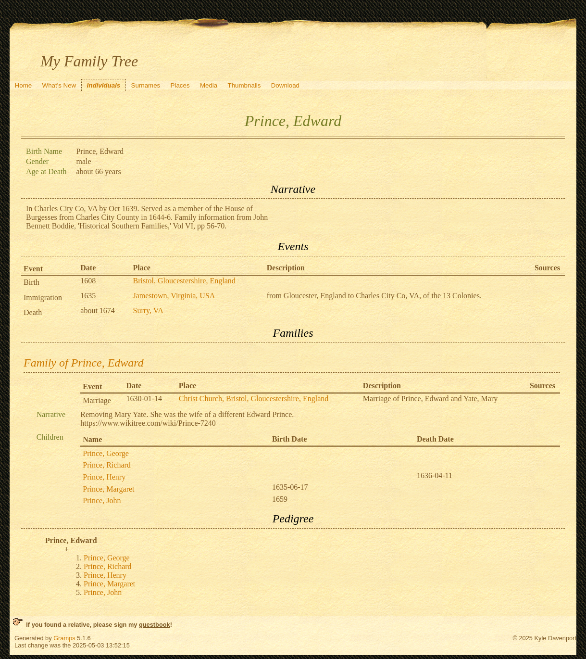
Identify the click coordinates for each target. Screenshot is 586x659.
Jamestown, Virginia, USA (174, 295)
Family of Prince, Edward (84, 362)
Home (23, 85)
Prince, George (106, 453)
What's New (59, 85)
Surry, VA (148, 310)
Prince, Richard (107, 465)
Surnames (146, 85)
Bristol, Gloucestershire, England (184, 281)
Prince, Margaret (108, 489)
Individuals (104, 85)
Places (180, 85)
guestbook (154, 624)
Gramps (64, 638)
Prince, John (102, 500)
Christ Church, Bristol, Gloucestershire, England (254, 398)
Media (208, 85)
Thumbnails (244, 85)
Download (285, 85)
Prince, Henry (104, 477)
